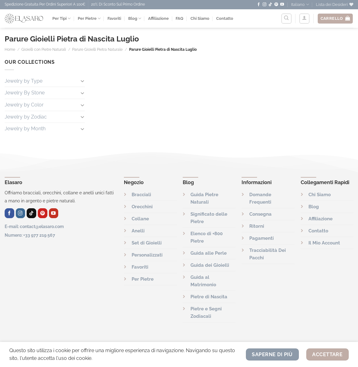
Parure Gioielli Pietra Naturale (97, 49)
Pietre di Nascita (208, 297)
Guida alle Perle (208, 253)
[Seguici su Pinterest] (276, 4)
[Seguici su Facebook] (258, 4)
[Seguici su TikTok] (270, 4)
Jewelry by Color (24, 105)
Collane (140, 219)
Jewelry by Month (25, 129)
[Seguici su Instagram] (264, 4)
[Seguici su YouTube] (282, 4)
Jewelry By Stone (25, 93)
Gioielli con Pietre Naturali (43, 49)
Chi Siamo (199, 18)
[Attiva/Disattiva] (82, 80)
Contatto (224, 18)
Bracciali (141, 194)
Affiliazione (158, 18)
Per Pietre (89, 18)
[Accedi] (304, 19)
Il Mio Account (324, 243)
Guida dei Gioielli (209, 265)
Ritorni (256, 226)
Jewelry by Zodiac (26, 117)
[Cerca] (286, 19)
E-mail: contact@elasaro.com (34, 226)
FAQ (179, 18)
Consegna (260, 214)
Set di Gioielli (147, 243)
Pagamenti (261, 238)
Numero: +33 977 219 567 (30, 235)
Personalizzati (147, 255)
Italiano (300, 4)
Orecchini (142, 206)
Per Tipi (61, 18)
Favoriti (114, 18)
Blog (134, 18)
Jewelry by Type (23, 81)
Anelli (138, 231)
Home (10, 49)
